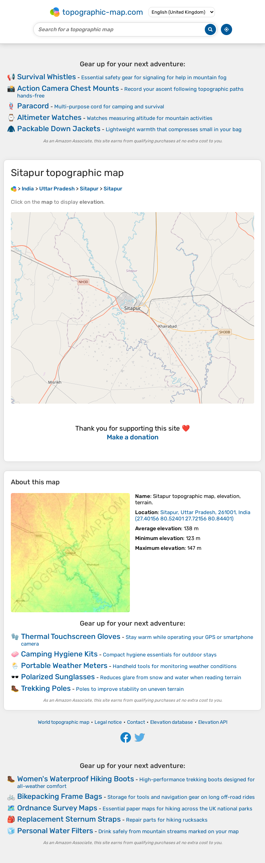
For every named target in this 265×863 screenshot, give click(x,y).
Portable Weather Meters (64, 665)
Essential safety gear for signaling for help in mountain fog (153, 77)
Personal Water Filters (55, 830)
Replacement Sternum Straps (69, 819)
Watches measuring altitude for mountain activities (149, 118)
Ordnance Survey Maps (57, 807)
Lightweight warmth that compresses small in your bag (174, 129)
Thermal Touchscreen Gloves (70, 636)
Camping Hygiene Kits (59, 653)
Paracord (33, 105)
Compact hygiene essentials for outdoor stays (160, 655)
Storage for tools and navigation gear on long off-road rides (181, 797)
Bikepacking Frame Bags (59, 796)
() (192, 515)
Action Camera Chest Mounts (68, 88)
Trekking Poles (46, 688)
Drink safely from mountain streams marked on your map (168, 831)
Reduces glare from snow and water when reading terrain (170, 677)
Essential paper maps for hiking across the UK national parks (177, 808)
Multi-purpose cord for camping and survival (109, 106)
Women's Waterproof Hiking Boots (75, 778)
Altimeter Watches (49, 117)
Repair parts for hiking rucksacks (167, 820)
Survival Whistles (46, 76)
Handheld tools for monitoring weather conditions (175, 666)
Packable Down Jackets (58, 128)
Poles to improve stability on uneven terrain (130, 689)
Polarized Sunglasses (58, 676)
